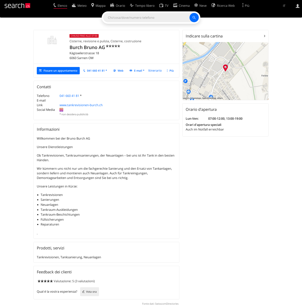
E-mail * (139, 70)
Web (120, 70)
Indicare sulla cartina (204, 36)
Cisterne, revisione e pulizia (89, 41)
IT (284, 6)
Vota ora (91, 291)
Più (171, 70)
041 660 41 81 (69, 96)
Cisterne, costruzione (126, 41)
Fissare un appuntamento (60, 70)
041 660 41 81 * (97, 70)
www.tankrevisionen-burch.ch (81, 105)
